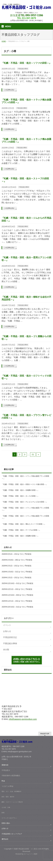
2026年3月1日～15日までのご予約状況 (16, 554)
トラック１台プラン (9, 818)
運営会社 (5, 839)
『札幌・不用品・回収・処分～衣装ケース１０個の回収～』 (24, 484)
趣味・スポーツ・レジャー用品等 (12, 802)
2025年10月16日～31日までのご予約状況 (17, 607)
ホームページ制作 (30, 854)
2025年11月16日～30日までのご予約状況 (17, 595)
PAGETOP (44, 734)
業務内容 (5, 765)
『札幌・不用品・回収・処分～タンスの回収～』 (20, 496)
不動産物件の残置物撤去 (11, 775)
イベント (7, 625)
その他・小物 (6, 807)
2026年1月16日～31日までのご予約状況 (17, 572)
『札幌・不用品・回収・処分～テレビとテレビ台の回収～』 (24, 502)
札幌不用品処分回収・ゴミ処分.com (27, 849)
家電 (3, 812)
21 (33, 454)
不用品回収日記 (10, 637)
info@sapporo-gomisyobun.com (23, 719)
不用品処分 (6, 770)
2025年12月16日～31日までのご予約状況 (17, 583)
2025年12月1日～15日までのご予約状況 (17, 589)
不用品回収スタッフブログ (12, 834)
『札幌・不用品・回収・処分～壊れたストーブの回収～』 (24, 524)
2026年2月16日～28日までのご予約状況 (17, 560)
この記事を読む (9, 90)
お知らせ (7, 631)
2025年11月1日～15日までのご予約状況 (17, 601)
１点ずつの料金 (7, 786)
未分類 (6, 649)
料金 (3, 781)
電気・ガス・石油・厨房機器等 (11, 791)
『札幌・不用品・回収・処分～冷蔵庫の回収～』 (20, 490)
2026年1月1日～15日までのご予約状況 (16, 578)
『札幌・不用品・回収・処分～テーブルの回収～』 (21, 530)
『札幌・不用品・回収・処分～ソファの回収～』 (26, 63)
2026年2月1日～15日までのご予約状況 (16, 566)
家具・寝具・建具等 (8, 796)
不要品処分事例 (23, 68)
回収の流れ (6, 823)
